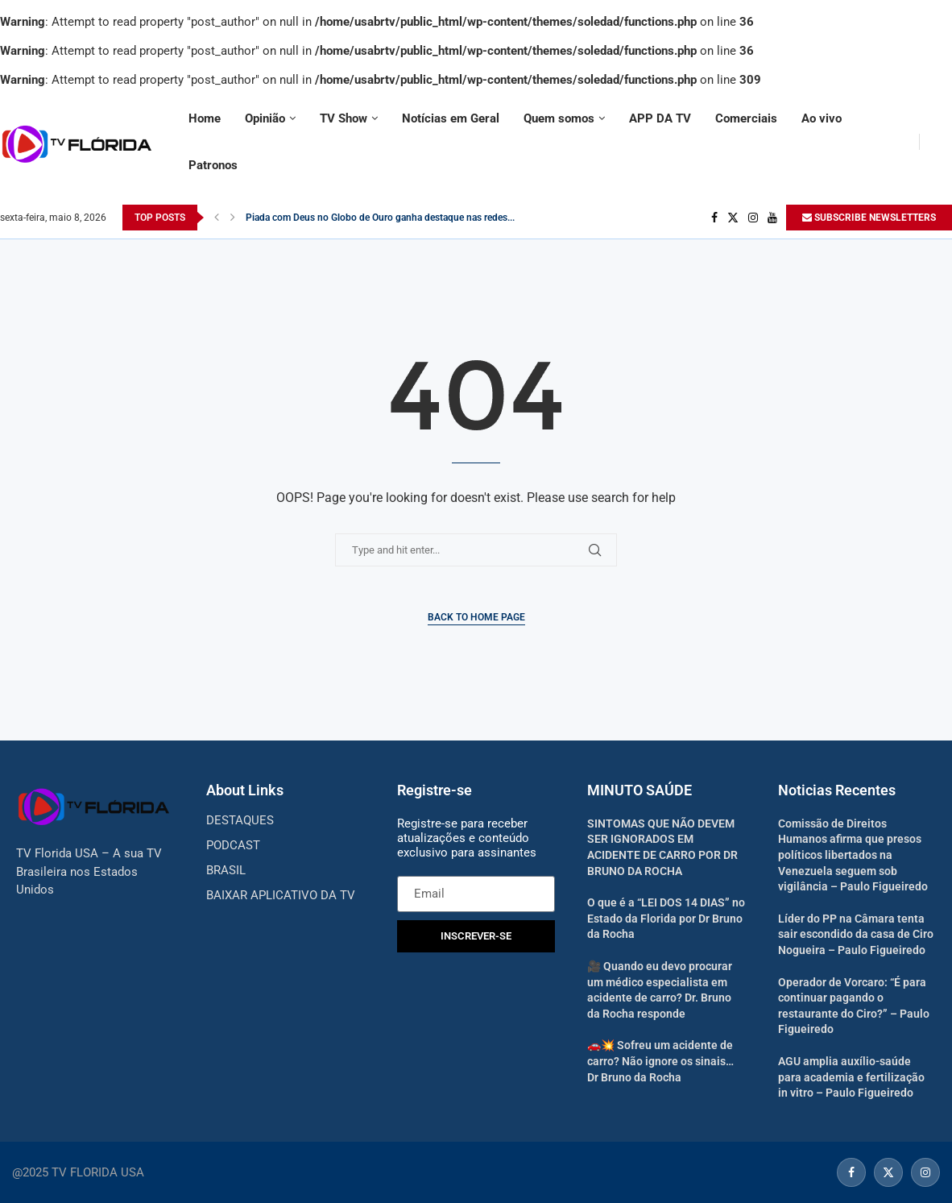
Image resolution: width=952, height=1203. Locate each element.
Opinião (265, 118)
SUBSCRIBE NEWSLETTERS (869, 217)
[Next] (232, 217)
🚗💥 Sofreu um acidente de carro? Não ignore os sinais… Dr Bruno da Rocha (660, 1061)
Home (204, 118)
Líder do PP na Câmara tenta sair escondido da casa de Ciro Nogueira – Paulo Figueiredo (855, 934)
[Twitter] (732, 217)
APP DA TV (660, 118)
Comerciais (746, 118)
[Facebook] (714, 217)
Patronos (213, 165)
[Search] (944, 141)
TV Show (343, 118)
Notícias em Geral (450, 118)
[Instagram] (753, 217)
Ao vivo (821, 118)
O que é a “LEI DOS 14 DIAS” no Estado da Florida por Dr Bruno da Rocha (666, 918)
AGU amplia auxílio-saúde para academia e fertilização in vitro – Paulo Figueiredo (851, 1077)
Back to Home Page (476, 617)
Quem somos (559, 118)
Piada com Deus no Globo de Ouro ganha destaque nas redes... (380, 217)
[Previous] (216, 217)
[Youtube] (772, 217)
